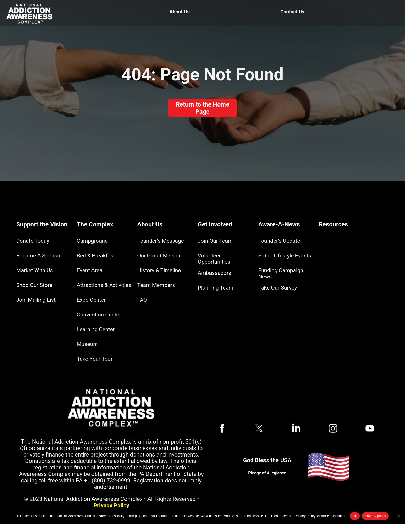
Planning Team (215, 288)
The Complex (95, 224)
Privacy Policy (111, 505)
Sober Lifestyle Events (284, 256)
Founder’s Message (160, 241)
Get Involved (215, 224)
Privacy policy (375, 516)
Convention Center (99, 315)
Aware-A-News (279, 224)
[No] (398, 516)
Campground (92, 241)
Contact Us (292, 12)
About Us (179, 12)
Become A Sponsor (39, 256)
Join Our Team (215, 241)
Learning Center (96, 329)
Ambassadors (214, 273)
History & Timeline (159, 270)
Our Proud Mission (159, 256)
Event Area (89, 270)
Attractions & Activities (104, 285)
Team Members (156, 285)
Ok (355, 516)
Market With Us (34, 270)
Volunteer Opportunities (214, 259)
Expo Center (91, 300)
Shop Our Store (34, 285)
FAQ (142, 300)
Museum (87, 344)
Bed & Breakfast (96, 256)
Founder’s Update (279, 241)
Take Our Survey (277, 288)
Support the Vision (41, 224)
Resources (333, 224)
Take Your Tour (94, 359)
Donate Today (32, 241)
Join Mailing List (36, 300)
